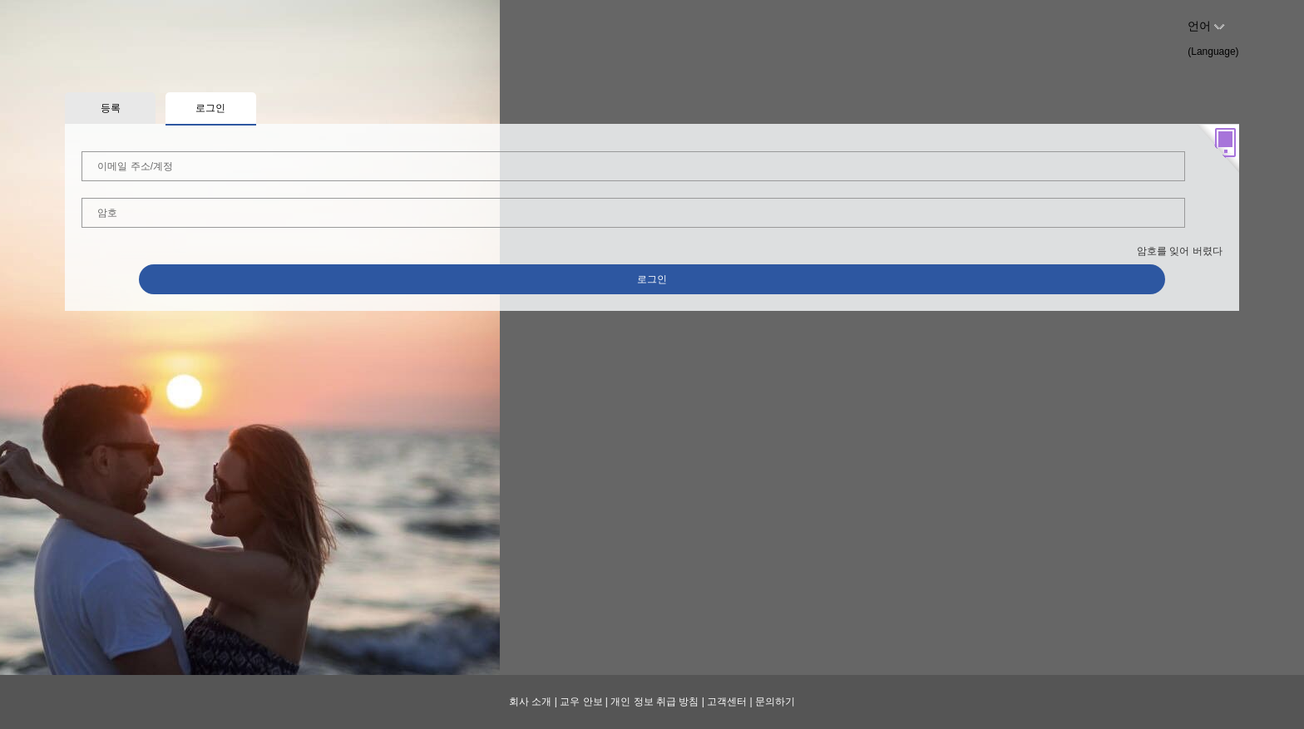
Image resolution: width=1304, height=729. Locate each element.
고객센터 (727, 701)
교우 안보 (581, 701)
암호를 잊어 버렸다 (1179, 251)
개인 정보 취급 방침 (654, 701)
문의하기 (775, 701)
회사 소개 (530, 701)
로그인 (652, 279)
